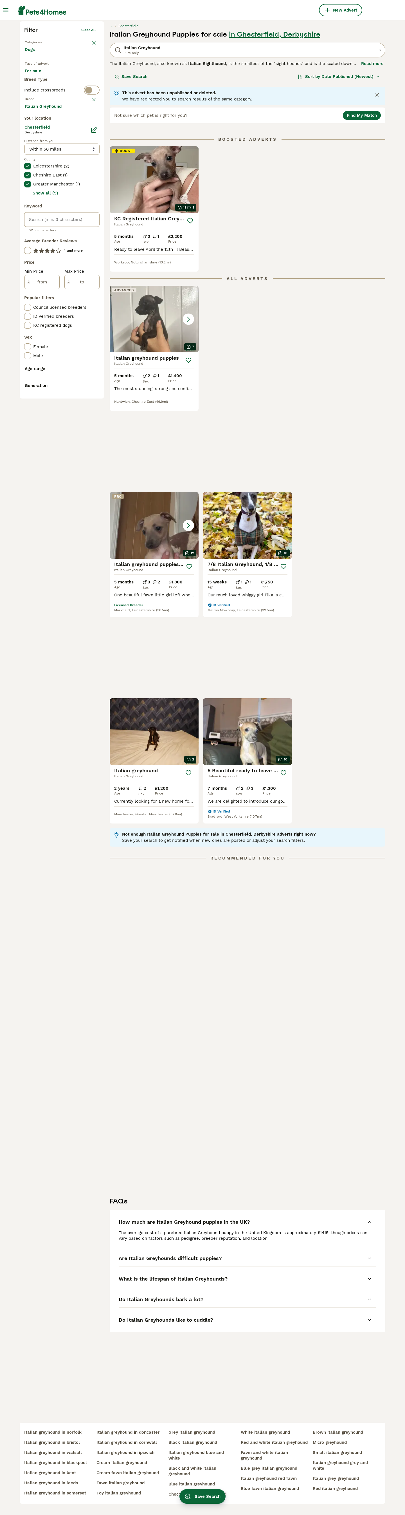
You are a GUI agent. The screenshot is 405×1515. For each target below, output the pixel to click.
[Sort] (338, 163)
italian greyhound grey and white (340, 1465)
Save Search (131, 163)
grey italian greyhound (191, 1432)
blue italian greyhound (191, 1484)
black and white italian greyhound (192, 1471)
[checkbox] (27, 246)
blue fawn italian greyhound (270, 1488)
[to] (82, 512)
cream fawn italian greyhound (127, 1472)
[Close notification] (377, 182)
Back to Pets (35, 128)
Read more (372, 150)
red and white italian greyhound (274, 1442)
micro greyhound (330, 1442)
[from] (42, 512)
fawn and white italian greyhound (264, 1455)
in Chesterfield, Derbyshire (274, 122)
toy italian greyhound (118, 1493)
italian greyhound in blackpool (55, 1462)
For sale (37, 163)
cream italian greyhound (121, 1462)
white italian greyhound (265, 1432)
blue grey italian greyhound (269, 1468)
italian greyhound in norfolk (53, 1432)
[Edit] (94, 360)
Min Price (33, 501)
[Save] (190, 308)
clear (91, 210)
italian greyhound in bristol (52, 1442)
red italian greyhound (335, 1488)
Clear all (88, 117)
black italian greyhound (192, 1442)
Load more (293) (46, 336)
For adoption (71, 163)
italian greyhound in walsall (53, 1452)
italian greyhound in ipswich (125, 1452)
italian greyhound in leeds (51, 1482)
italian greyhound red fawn (269, 1478)
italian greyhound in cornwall (126, 1442)
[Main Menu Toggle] (5, 10)
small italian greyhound (337, 1452)
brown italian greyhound (338, 1432)
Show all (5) (45, 423)
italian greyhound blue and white (196, 1455)
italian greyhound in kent (50, 1472)
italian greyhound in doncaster (127, 1432)
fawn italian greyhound (120, 1482)
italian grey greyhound (336, 1478)
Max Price (74, 501)
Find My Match (362, 202)
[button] (154, 406)
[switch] (62, 198)
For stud (37, 177)
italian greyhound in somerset (55, 1493)
